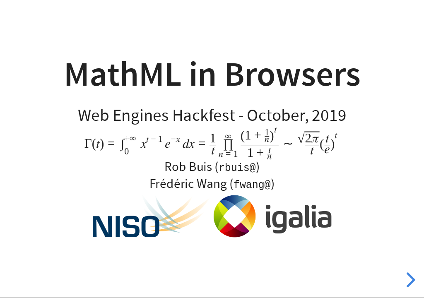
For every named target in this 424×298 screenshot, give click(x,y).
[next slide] (409, 279)
